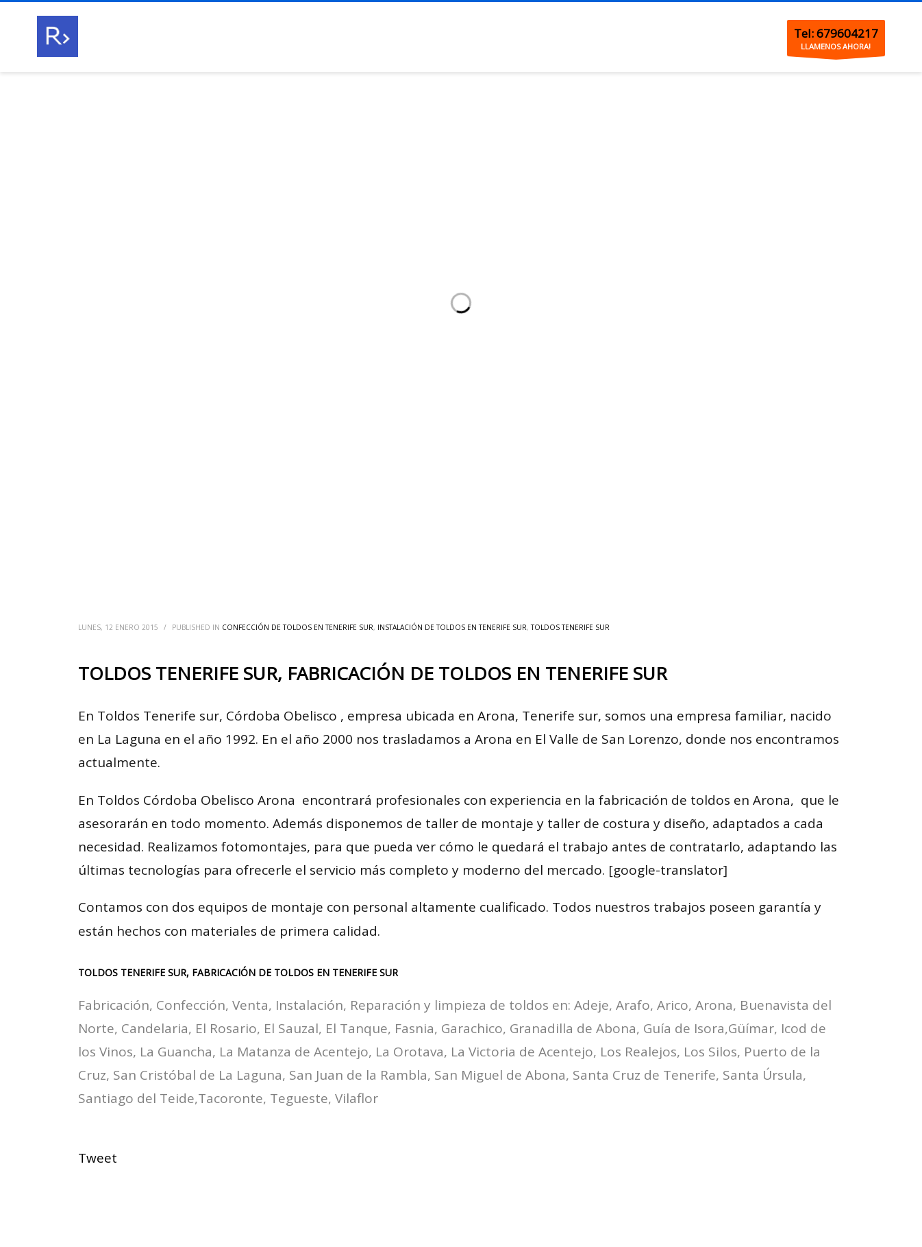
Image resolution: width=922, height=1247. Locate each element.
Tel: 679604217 (836, 33)
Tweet (97, 1158)
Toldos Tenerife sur (570, 627)
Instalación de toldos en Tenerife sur (452, 627)
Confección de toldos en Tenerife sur (297, 627)
